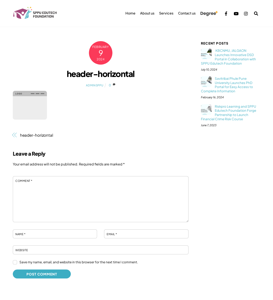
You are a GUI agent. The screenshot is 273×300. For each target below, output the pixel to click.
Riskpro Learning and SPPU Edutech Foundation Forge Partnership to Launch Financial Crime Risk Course (228, 112)
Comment (23, 181)
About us (147, 13)
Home (130, 13)
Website (21, 250)
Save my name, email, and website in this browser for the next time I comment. (78, 262)
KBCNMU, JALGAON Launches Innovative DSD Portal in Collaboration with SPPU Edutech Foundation (228, 56)
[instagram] (246, 13)
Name (20, 234)
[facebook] (226, 13)
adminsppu (94, 85)
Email (112, 234)
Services (166, 13)
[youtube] (236, 13)
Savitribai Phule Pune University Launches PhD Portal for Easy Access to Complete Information (227, 84)
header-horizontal (101, 73)
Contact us (187, 13)
